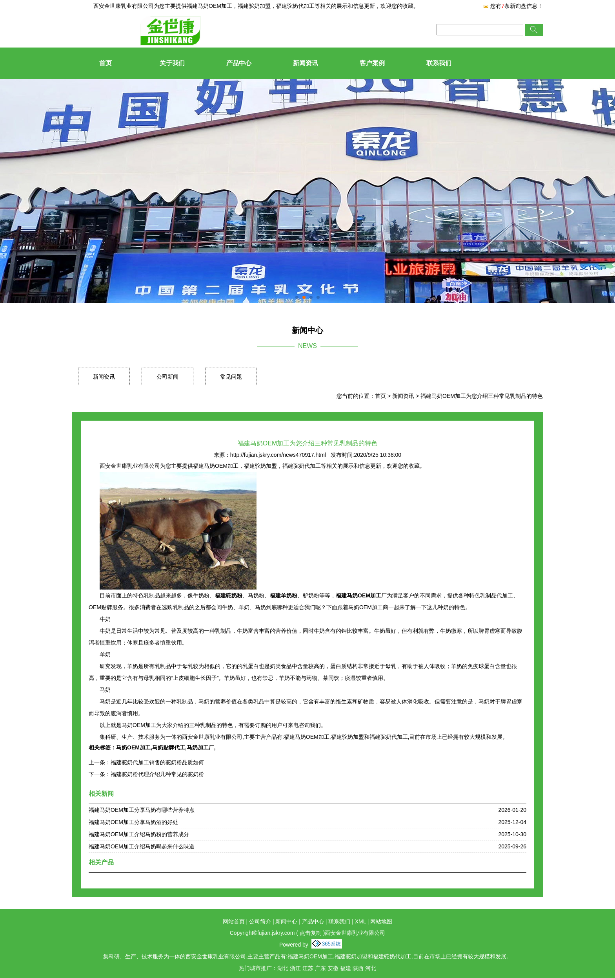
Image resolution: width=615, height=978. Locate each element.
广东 (320, 968)
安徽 (333, 968)
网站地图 (381, 921)
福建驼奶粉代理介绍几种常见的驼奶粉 (157, 774)
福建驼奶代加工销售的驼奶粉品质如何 (157, 762)
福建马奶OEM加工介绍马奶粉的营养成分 (139, 834)
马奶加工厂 (200, 747)
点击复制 (311, 933)
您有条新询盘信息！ (513, 6)
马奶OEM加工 (133, 747)
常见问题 (231, 377)
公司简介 (260, 921)
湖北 (282, 968)
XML (360, 921)
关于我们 (172, 63)
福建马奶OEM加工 (209, 6)
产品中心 (238, 63)
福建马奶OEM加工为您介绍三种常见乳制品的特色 (481, 396)
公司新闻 (167, 377)
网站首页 (234, 921)
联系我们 (438, 63)
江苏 (307, 968)
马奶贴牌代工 (168, 747)
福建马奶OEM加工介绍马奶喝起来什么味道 (142, 846)
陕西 (358, 968)
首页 (105, 63)
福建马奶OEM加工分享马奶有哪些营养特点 (142, 810)
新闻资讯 (305, 63)
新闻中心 (286, 921)
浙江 (295, 968)
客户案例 (372, 63)
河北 (370, 968)
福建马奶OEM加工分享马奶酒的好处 (133, 822)
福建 (345, 968)
